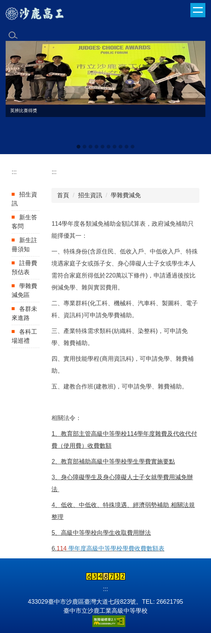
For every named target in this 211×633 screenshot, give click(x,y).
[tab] (78, 146)
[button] (15, 95)
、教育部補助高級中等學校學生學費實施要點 (115, 461)
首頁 (63, 195)
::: (14, 172)
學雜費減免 (126, 195)
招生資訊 (90, 195)
